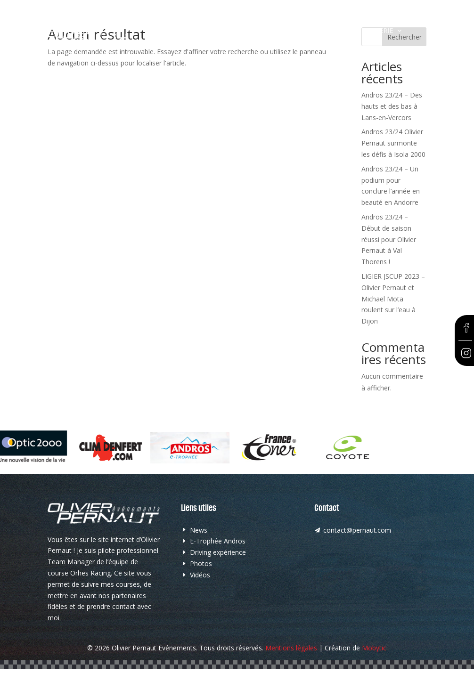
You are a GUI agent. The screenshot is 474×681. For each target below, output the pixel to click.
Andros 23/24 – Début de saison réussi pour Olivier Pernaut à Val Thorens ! (388, 239)
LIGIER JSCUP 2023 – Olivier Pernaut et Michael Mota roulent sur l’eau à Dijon (393, 298)
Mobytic (374, 647)
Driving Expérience (323, 31)
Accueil (160, 31)
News (193, 31)
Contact (163, 45)
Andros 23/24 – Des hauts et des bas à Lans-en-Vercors (391, 106)
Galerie (380, 31)
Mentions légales (291, 647)
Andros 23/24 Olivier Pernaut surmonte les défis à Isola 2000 (393, 143)
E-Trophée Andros (246, 31)
